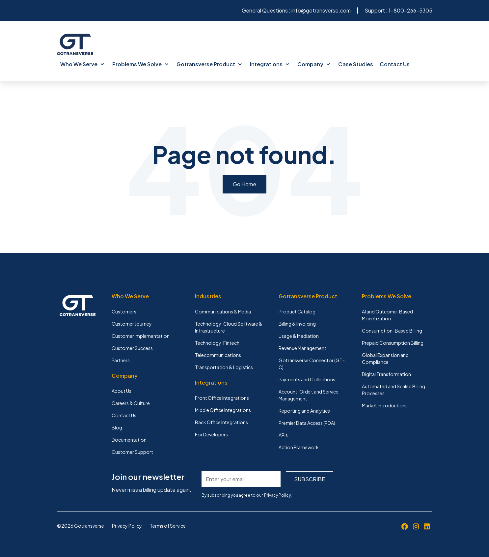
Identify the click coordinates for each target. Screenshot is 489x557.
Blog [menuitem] (117, 427)
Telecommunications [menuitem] (218, 355)
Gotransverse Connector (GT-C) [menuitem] (312, 363)
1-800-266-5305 (410, 10)
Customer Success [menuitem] (132, 348)
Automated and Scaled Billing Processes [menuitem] (393, 389)
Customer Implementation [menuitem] (141, 336)
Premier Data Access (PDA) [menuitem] (307, 423)
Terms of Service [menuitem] (168, 526)
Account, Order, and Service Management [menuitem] (309, 395)
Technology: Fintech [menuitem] (217, 343)
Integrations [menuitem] (269, 64)
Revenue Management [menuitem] (302, 348)
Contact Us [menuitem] (395, 64)
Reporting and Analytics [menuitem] (304, 411)
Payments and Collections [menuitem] (307, 379)
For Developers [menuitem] (211, 434)
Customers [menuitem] (124, 311)
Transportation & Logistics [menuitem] (224, 367)
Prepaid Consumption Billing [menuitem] (392, 343)
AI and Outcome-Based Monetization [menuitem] (387, 314)
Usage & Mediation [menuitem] (299, 336)
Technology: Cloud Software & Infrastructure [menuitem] (228, 327)
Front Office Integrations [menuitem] (222, 398)
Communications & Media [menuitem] (223, 311)
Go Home (244, 184)
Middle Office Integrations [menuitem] (223, 410)
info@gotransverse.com (321, 10)
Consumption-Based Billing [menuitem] (392, 331)
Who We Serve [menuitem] (82, 64)
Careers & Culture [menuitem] (131, 403)
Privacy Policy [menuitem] (127, 526)
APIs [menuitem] (283, 435)
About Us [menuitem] (121, 391)
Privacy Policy (277, 495)
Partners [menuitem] (121, 360)
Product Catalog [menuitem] (297, 311)
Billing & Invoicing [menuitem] (297, 324)
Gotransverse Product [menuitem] (209, 64)
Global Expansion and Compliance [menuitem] (385, 358)
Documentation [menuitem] (129, 440)
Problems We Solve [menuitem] (140, 64)
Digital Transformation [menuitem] (386, 374)
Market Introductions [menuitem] (385, 405)
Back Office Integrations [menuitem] (221, 422)
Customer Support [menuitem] (132, 452)
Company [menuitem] (313, 64)
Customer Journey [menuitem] (132, 324)
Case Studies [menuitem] (355, 64)
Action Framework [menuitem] (299, 447)
